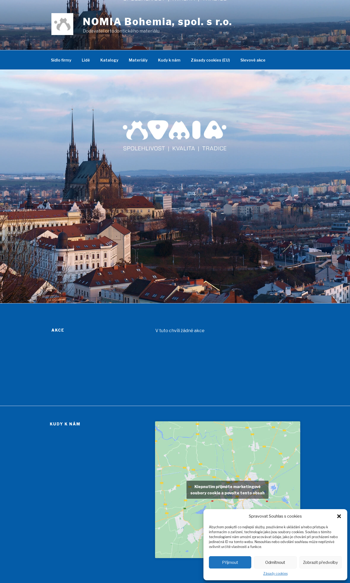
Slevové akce (253, 60)
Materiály (138, 60)
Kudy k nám (169, 60)
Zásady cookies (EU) (210, 60)
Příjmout (230, 562)
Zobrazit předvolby (320, 562)
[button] (339, 516)
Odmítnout (275, 562)
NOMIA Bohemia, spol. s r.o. (157, 22)
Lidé (86, 60)
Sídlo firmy (61, 60)
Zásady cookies (275, 574)
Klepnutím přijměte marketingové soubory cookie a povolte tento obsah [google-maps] (227, 489)
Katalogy (109, 60)
